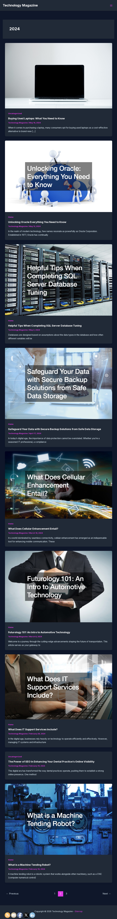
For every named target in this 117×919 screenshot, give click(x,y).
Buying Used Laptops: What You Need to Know (36, 118)
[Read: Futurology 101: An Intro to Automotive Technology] (58, 586)
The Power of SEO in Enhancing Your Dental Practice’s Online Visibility (51, 761)
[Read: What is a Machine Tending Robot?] (58, 819)
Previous (12, 893)
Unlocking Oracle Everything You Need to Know (37, 221)
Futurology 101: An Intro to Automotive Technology (39, 632)
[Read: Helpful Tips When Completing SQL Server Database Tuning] (58, 279)
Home (10, 217)
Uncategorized (15, 113)
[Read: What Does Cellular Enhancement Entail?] (58, 484)
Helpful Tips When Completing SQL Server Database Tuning (45, 325)
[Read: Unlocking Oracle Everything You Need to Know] (58, 176)
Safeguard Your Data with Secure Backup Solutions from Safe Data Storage (54, 429)
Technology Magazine (20, 5)
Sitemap (79, 911)
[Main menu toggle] (111, 5)
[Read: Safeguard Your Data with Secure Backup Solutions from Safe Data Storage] (58, 383)
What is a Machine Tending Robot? (29, 864)
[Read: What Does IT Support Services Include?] (58, 686)
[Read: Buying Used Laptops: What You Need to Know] (58, 75)
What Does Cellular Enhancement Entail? (33, 528)
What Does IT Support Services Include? (33, 729)
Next (107, 893)
